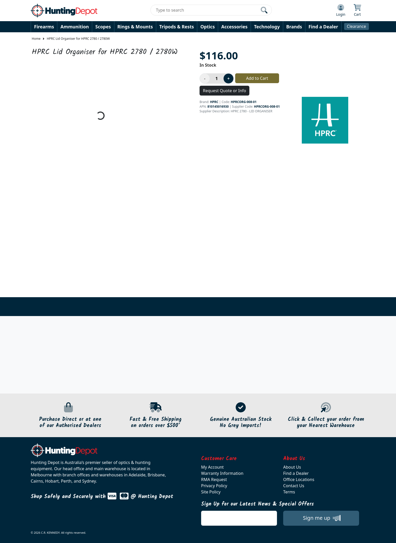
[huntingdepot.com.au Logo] (64, 11)
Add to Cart (257, 78)
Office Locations (298, 479)
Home (36, 38)
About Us (292, 467)
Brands (294, 26)
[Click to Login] (341, 10)
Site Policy (210, 492)
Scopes (103, 26)
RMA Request (214, 479)
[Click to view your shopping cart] (357, 10)
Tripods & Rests (176, 26)
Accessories (234, 26)
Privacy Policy (214, 486)
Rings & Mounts (135, 26)
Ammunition (74, 26)
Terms (289, 492)
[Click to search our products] (264, 10)
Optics (207, 26)
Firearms (44, 26)
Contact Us (293, 486)
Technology (267, 26)
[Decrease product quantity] (205, 78)
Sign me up (321, 518)
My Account (212, 467)
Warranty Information (222, 473)
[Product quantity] (216, 78)
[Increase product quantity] (228, 78)
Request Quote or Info (224, 90)
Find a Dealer (323, 26)
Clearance (356, 26)
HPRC (214, 102)
